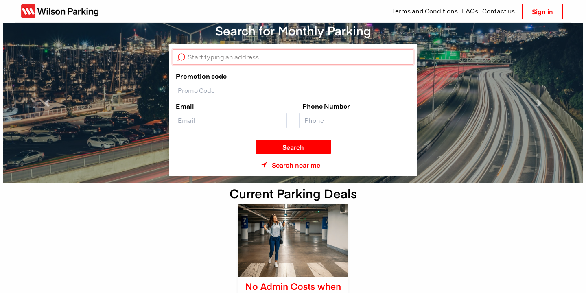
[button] (46, 103)
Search (293, 146)
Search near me (296, 164)
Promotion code (201, 76)
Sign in (542, 11)
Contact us (498, 11)
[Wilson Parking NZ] (59, 11)
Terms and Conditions (424, 11)
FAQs (470, 11)
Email (185, 106)
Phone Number (326, 106)
